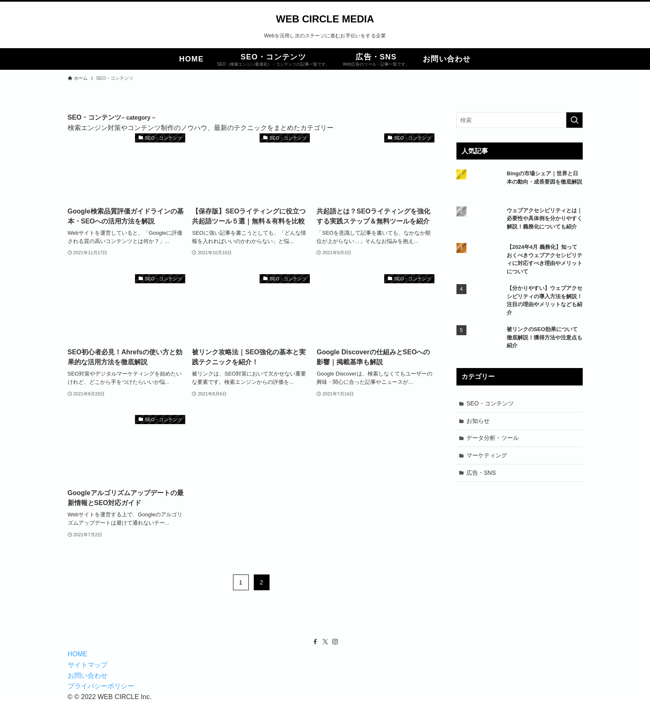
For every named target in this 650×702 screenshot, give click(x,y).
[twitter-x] (325, 642)
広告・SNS (481, 472)
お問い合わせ (88, 675)
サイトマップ (88, 664)
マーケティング (486, 455)
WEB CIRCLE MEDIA (325, 19)
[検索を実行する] (574, 120)
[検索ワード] (519, 120)
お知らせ (478, 420)
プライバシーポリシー (101, 686)
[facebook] (315, 642)
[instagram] (335, 642)
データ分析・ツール (492, 437)
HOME (78, 654)
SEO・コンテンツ (490, 403)
